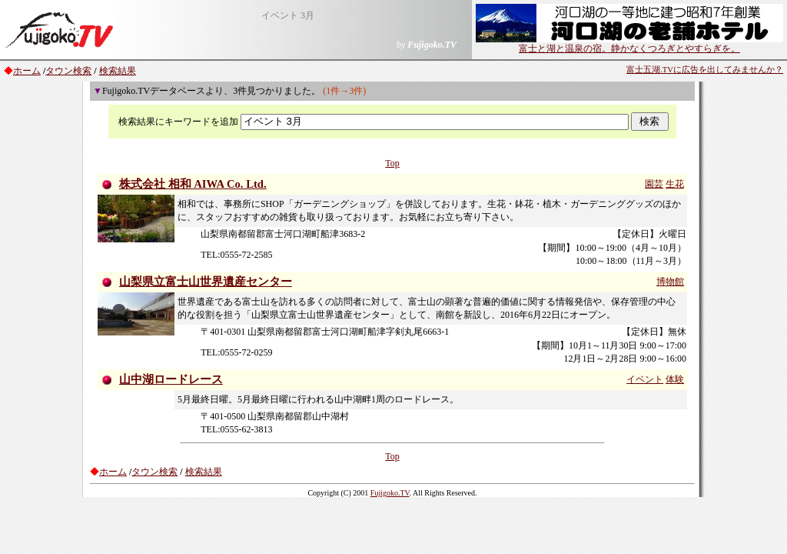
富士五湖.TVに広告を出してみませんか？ (704, 69)
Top (392, 163)
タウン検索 (68, 70)
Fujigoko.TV (390, 493)
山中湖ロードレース (171, 379)
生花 (675, 184)
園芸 (654, 184)
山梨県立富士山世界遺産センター (205, 281)
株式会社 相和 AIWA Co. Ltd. (193, 184)
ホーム (27, 70)
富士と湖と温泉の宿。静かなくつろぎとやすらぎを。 (629, 44)
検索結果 (117, 70)
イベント (644, 379)
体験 (675, 379)
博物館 (670, 281)
